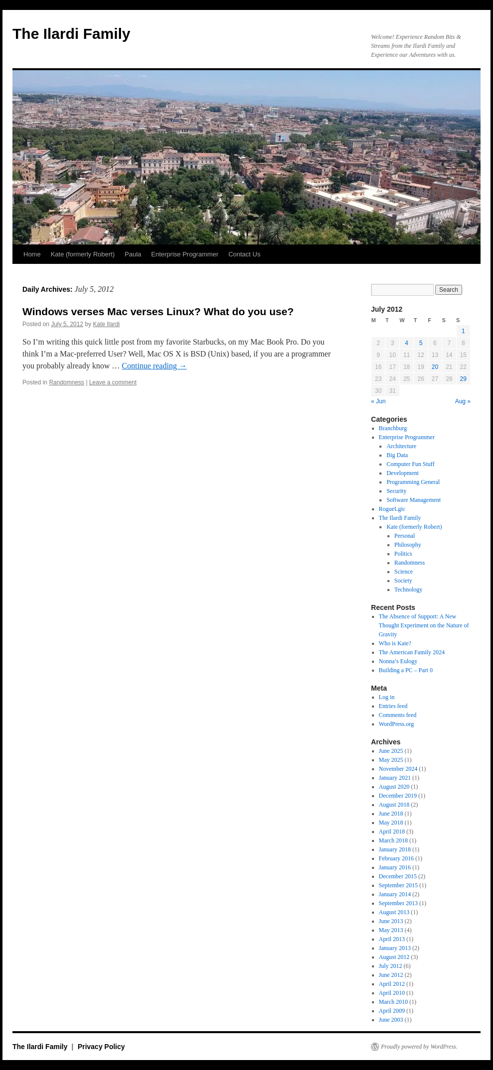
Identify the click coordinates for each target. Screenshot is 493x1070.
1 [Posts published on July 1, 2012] (463, 331)
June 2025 (391, 750)
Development (402, 473)
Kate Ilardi (106, 324)
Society (403, 580)
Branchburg (393, 428)
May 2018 (391, 822)
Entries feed (393, 706)
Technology (408, 589)
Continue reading (154, 365)
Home (32, 254)
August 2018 (394, 804)
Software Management (413, 499)
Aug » (463, 401)
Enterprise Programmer (185, 254)
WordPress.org (396, 723)
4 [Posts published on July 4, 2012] (406, 343)
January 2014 (395, 894)
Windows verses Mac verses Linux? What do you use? (158, 311)
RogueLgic (392, 508)
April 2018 (392, 831)
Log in (387, 697)
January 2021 (395, 777)
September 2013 (398, 903)
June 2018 (391, 813)
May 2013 (391, 930)
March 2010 (393, 1001)
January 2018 (395, 849)
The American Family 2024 (412, 652)
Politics (403, 553)
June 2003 (391, 1019)
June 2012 (391, 974)
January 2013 (395, 948)
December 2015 (398, 876)
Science (403, 571)
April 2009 (392, 1010)
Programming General (413, 481)
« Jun (378, 401)
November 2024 (398, 768)
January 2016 (395, 867)
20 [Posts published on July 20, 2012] (435, 366)
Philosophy (407, 544)
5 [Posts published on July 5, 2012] (421, 343)
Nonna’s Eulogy (398, 661)
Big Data (397, 455)
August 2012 (394, 956)
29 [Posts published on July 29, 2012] (463, 378)
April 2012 (392, 983)
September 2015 (398, 885)
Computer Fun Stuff (410, 464)
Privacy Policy (101, 1047)
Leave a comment (112, 382)
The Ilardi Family (71, 33)
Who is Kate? (395, 643)
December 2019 (398, 795)
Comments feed (398, 715)
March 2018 (393, 840)
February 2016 (396, 858)
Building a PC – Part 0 (406, 670)
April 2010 (392, 992)
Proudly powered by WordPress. (419, 1046)
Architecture (401, 446)
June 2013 (391, 921)
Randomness (66, 382)
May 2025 (391, 759)
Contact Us (244, 254)
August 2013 (394, 912)
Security (396, 490)
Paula (132, 254)
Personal (404, 535)
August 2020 (394, 786)
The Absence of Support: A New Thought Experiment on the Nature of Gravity (424, 625)
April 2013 (392, 939)
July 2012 (390, 965)
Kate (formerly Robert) (83, 254)
